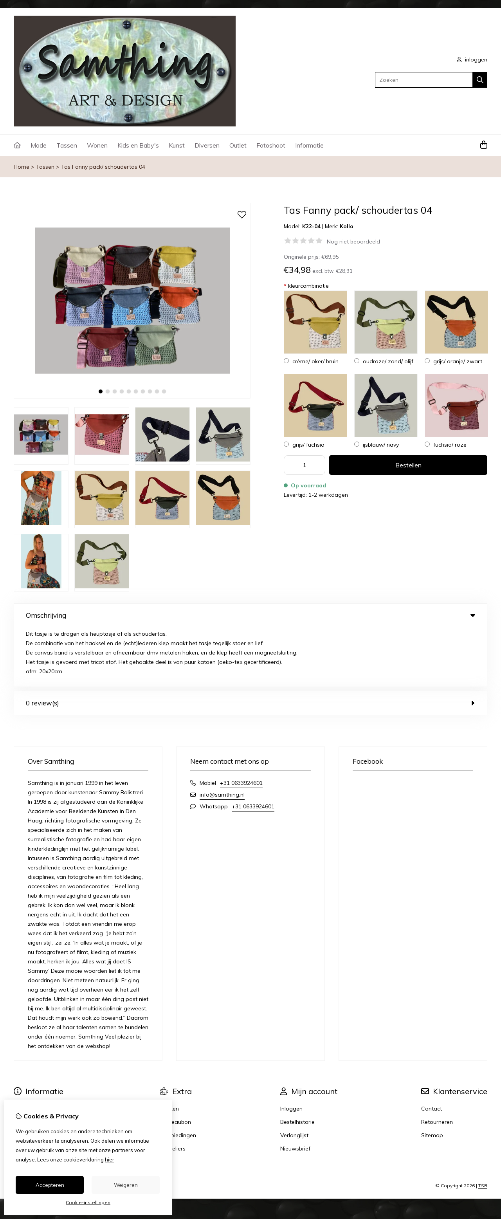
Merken (169, 1049)
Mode (39, 145)
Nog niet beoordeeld (353, 241)
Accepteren (50, 1185)
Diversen (207, 145)
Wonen (97, 145)
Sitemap (432, 1075)
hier (109, 1159)
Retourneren (437, 1062)
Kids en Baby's (138, 145)
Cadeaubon (175, 1062)
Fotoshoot (270, 145)
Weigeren (126, 1185)
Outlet (238, 145)
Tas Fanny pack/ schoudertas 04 (103, 166)
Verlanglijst (294, 1075)
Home (21, 166)
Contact (431, 1049)
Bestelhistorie (297, 1062)
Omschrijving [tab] (250, 615)
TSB (482, 1126)
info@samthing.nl (222, 735)
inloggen (472, 59)
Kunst (177, 145)
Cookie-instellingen (88, 1202)
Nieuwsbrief (295, 1089)
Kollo (346, 226)
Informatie (309, 145)
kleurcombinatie (306, 285)
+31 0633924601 (241, 723)
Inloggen (291, 1049)
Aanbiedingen (178, 1075)
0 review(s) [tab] (250, 643)
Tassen (66, 145)
